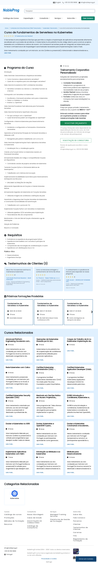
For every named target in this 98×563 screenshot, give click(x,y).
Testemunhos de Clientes (80, 528)
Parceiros (77, 521)
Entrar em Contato (86, 559)
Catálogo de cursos (13, 514)
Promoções (9, 518)
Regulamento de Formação (80, 540)
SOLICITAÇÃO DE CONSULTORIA (76, 140)
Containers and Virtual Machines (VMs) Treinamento (25, 28)
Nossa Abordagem (35, 514)
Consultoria (44, 18)
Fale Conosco (88, 18)
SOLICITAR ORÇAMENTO (76, 123)
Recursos (8, 524)
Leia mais (7, 53)
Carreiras (77, 532)
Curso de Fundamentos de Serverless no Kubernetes (74, 28)
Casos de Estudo (34, 518)
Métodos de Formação (14, 521)
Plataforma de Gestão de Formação (60, 520)
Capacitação (28, 18)
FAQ (75, 536)
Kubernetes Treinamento (50, 28)
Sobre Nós (71, 18)
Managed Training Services (58, 515)
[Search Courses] (59, 11)
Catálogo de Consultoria (32, 527)
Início (6, 28)
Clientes (76, 524)
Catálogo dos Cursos (11, 18)
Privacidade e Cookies (49, 559)
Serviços (58, 18)
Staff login (49, 562)
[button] (91, 312)
